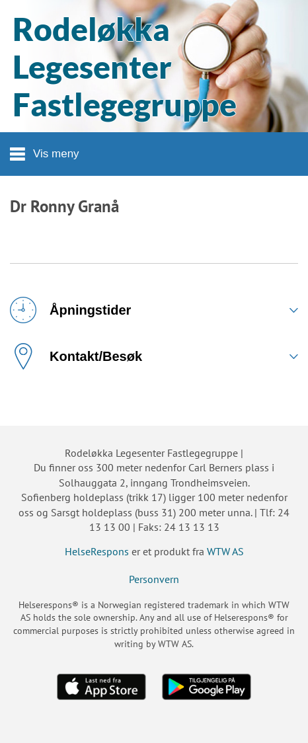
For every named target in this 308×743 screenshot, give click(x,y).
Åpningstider (70, 310)
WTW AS (225, 551)
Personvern (154, 579)
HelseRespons (97, 551)
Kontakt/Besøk (76, 356)
